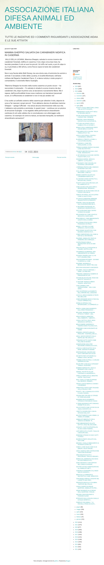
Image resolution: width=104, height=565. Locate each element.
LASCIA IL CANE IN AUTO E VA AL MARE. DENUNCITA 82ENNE (86, 348)
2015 (76, 539)
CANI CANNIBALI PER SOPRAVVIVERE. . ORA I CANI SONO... (86, 287)
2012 (76, 547)
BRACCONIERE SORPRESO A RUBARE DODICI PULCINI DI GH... (87, 325)
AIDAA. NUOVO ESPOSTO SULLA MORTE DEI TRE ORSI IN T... (86, 336)
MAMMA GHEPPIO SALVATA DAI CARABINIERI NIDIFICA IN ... (85, 175)
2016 (76, 537)
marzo (78, 514)
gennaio (78, 519)
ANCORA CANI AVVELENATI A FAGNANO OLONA (85, 495)
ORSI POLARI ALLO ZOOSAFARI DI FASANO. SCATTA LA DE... (86, 248)
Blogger (68, 561)
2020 (76, 527)
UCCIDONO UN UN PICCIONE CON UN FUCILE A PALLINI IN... (87, 191)
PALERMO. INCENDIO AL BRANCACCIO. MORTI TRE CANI (86, 264)
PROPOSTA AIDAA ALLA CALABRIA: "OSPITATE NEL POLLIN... (86, 483)
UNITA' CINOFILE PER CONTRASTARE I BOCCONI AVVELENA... (87, 451)
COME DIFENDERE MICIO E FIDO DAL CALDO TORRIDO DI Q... (87, 299)
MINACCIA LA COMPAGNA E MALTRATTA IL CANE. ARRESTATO (87, 475)
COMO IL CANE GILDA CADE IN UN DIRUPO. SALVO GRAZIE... (86, 447)
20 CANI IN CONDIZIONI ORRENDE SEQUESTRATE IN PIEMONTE (86, 199)
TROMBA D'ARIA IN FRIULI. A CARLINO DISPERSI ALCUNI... (87, 360)
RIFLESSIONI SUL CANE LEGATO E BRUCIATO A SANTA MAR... (86, 215)
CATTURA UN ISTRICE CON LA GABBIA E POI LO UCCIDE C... (86, 124)
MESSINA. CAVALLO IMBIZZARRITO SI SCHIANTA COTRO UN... (87, 443)
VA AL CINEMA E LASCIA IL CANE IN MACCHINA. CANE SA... (86, 171)
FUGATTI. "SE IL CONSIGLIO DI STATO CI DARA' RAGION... (87, 392)
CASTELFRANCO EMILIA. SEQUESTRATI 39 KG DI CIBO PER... (85, 244)
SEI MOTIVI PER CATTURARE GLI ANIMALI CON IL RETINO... (86, 356)
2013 (76, 544)
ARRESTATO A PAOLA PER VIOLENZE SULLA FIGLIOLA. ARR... (87, 388)
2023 (76, 91)
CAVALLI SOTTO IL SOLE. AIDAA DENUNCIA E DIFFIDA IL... (85, 321)
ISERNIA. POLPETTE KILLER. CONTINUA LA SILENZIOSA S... (86, 372)
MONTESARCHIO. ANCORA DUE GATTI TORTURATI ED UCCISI (85, 352)
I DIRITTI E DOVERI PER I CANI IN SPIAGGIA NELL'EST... (86, 412)
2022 (76, 522)
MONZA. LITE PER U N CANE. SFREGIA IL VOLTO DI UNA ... (85, 227)
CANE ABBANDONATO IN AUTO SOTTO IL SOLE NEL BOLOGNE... (86, 424)
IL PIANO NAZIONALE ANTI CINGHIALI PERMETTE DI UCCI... (87, 404)
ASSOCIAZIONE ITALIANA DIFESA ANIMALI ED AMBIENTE (49, 18)
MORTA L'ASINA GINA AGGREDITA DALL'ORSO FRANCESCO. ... (86, 309)
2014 (76, 542)
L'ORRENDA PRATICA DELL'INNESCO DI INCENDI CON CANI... (87, 167)
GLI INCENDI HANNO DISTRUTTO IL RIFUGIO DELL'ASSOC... (86, 179)
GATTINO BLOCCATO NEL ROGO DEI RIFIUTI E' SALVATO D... (87, 278)
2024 (76, 89)
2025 (76, 86)
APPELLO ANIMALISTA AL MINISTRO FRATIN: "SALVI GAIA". (87, 376)
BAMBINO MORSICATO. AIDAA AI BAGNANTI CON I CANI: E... (86, 368)
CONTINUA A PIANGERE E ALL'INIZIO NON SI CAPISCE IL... (87, 471)
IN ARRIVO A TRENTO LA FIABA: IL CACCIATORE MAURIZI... (86, 140)
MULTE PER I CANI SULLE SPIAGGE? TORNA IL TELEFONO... (87, 364)
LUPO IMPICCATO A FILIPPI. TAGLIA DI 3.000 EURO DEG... (87, 431)
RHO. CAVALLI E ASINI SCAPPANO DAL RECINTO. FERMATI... (86, 380)
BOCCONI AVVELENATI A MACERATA (87, 267)
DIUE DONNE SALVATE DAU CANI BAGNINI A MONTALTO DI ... (86, 231)
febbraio (78, 517)
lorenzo (77, 74)
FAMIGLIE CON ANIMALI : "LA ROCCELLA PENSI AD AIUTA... (86, 503)
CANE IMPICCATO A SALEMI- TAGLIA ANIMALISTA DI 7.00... (87, 132)
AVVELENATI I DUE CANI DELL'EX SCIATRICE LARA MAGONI (86, 163)
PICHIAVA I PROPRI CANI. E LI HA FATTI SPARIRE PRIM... (86, 256)
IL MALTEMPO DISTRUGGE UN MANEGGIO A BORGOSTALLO (85, 207)
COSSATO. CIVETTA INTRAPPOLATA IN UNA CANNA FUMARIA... (87, 427)
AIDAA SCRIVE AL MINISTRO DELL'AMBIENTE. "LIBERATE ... (86, 317)
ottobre (78, 98)
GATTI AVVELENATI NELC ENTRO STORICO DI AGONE (86, 211)
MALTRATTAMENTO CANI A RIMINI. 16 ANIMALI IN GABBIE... (87, 416)
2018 (76, 532)
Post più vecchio (61, 157)
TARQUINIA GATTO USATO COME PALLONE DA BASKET (86, 340)
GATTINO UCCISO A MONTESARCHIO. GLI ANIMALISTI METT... (87, 467)
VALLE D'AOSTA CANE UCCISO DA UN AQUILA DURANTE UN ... (87, 408)
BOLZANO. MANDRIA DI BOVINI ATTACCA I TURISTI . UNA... (85, 313)
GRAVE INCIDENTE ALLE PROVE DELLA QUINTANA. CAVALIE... (86, 491)
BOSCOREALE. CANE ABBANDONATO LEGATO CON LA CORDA (87, 219)
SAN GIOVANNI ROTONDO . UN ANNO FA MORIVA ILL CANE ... (87, 260)
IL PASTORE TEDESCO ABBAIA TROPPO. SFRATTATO (85, 282)
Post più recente (9, 157)
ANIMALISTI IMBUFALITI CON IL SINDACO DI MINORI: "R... (85, 420)
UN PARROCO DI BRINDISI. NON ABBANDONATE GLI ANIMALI (85, 252)
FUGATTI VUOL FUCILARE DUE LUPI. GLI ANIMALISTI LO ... (87, 183)
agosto (78, 103)
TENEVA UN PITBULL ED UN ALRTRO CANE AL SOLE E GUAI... (87, 195)
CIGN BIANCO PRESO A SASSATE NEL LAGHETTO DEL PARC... (87, 479)
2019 (76, 529)
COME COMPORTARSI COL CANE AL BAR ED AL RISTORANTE (87, 235)
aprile (78, 512)
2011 (76, 549)
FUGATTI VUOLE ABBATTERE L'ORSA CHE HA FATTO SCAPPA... (87, 108)
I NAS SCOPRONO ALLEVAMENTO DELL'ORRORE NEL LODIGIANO (86, 291)
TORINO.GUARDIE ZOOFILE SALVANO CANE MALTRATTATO (87, 148)
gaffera (56, 561)
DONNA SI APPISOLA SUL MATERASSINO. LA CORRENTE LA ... (87, 304)
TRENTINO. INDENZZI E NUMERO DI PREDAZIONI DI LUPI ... (87, 274)
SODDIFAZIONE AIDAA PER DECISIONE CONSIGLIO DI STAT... (87, 344)
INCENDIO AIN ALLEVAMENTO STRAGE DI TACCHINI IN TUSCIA (86, 400)
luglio (78, 105)
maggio (78, 509)
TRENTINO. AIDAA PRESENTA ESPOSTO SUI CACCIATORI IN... (86, 120)
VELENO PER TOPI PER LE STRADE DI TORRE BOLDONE (87, 396)
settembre (79, 100)
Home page (35, 157)
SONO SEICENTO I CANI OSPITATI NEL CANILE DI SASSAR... (86, 463)
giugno (78, 507)
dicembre (79, 93)
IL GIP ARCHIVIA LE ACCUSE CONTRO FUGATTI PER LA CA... (87, 155)
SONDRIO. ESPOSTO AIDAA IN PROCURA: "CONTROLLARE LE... (87, 333)
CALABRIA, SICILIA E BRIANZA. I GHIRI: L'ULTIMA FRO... (85, 270)
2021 (76, 525)
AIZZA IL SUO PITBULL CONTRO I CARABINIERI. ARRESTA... (86, 136)
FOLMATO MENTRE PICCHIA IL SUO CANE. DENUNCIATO (87, 152)
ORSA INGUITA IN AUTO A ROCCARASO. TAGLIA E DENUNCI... (87, 455)
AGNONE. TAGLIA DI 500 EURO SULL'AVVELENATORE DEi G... (86, 203)
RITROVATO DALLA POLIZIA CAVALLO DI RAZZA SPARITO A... (87, 499)
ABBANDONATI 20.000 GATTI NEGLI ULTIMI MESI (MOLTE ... (86, 112)
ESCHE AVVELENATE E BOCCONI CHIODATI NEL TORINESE (86, 116)
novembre (79, 96)
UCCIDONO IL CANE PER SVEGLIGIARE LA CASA (84, 144)
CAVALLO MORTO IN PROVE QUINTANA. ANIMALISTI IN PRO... (86, 487)
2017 (76, 534)
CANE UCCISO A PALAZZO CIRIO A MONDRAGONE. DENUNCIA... (86, 187)
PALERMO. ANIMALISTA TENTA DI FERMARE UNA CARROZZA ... (86, 239)
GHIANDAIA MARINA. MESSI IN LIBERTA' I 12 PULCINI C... (85, 159)
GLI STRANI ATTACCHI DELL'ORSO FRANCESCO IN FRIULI (86, 223)
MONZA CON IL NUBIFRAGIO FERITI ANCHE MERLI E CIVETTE (87, 128)
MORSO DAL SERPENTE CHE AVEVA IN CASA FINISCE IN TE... (87, 459)
